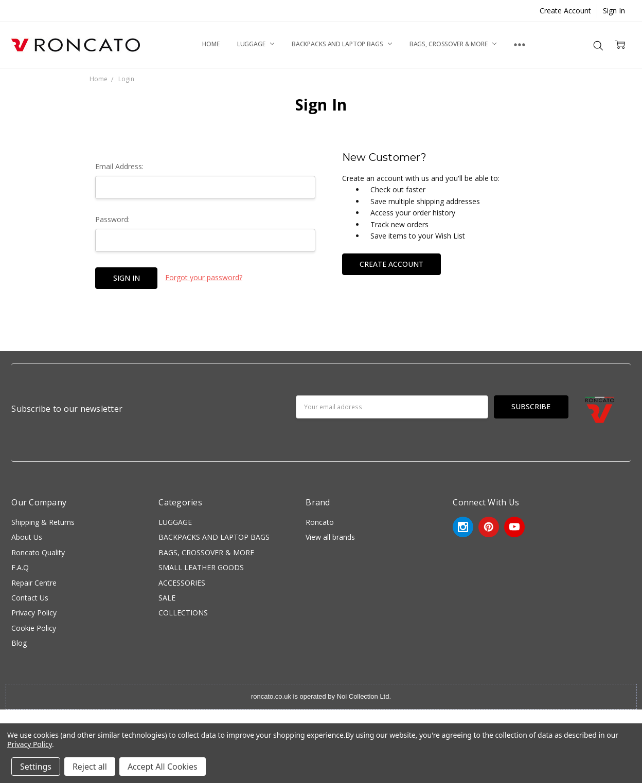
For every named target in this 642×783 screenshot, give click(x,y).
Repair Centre (34, 583)
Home (211, 44)
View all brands (330, 537)
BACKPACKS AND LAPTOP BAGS (342, 44)
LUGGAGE (255, 44)
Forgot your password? (203, 277)
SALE (166, 598)
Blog (19, 643)
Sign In (614, 10)
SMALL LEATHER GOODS (201, 567)
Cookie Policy (33, 628)
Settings (35, 766)
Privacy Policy (34, 612)
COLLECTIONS (183, 612)
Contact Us (29, 598)
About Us (26, 537)
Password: (112, 219)
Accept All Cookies (163, 766)
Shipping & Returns (43, 522)
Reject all (90, 766)
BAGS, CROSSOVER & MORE (452, 44)
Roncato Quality (38, 552)
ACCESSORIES (181, 583)
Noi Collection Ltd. (364, 696)
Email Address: (119, 166)
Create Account (565, 10)
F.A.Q (20, 567)
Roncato (320, 522)
